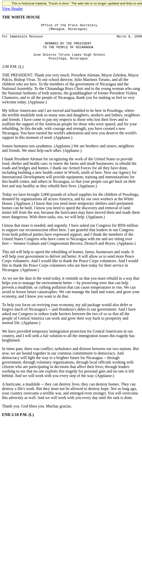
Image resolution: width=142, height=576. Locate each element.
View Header (12, 8)
